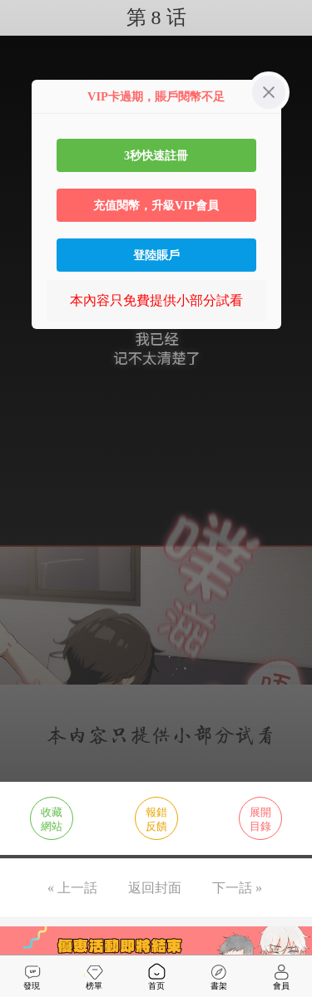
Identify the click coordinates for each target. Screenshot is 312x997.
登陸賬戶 (156, 255)
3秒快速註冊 (156, 155)
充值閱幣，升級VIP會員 (156, 205)
